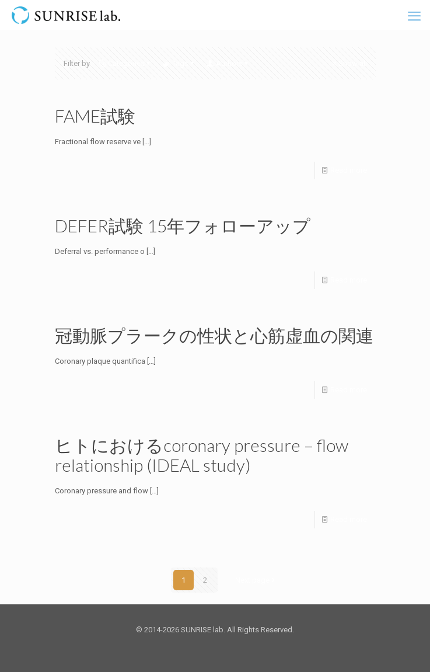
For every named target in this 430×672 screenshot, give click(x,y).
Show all (349, 63)
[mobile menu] (414, 16)
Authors (228, 63)
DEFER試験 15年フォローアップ (182, 225)
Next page (256, 580)
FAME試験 (95, 115)
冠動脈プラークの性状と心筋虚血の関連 (214, 335)
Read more (348, 170)
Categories (125, 63)
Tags (179, 63)
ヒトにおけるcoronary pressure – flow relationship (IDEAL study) (201, 454)
